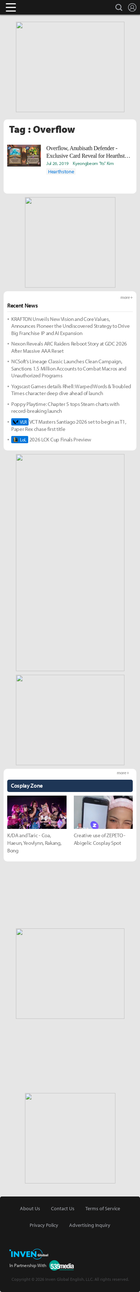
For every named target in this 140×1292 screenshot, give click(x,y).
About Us (30, 1208)
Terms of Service (102, 1208)
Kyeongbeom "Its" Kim (93, 163)
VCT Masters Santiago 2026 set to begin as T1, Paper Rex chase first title (68, 425)
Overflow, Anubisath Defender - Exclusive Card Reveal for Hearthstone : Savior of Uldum (89, 152)
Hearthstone (61, 171)
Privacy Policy (44, 1225)
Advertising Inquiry (89, 1225)
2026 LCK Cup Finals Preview (51, 439)
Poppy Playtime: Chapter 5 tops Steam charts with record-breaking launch (65, 408)
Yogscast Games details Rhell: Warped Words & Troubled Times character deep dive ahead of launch (71, 390)
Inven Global (39, 7)
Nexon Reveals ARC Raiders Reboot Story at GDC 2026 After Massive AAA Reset (69, 347)
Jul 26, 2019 (57, 163)
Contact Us (63, 1208)
